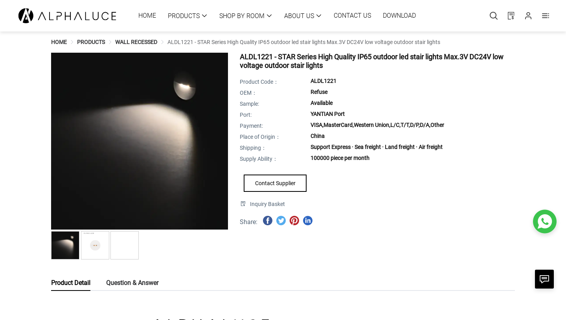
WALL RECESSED (136, 42)
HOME (59, 42)
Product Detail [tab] (70, 283)
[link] (59, 42)
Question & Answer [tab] (132, 283)
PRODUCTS (91, 42)
